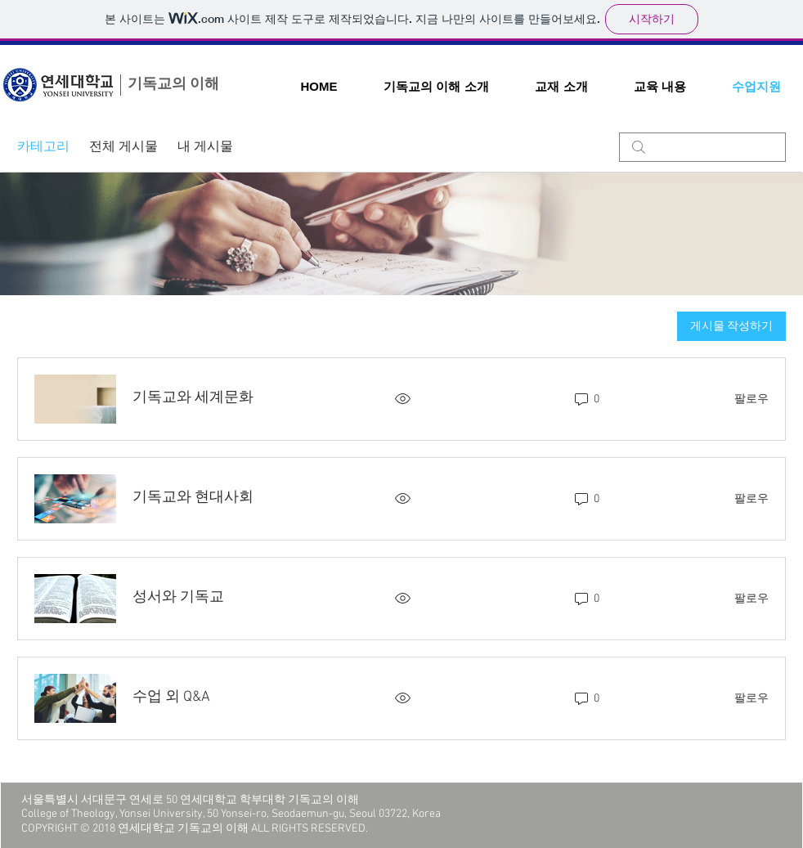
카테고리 (43, 147)
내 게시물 (205, 147)
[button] (436, 86)
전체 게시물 (123, 147)
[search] (702, 147)
